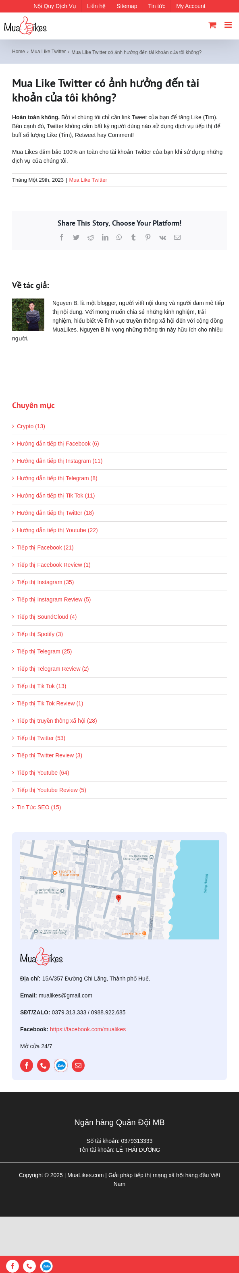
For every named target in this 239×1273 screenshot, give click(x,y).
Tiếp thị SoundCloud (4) (47, 617)
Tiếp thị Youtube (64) (43, 772)
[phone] (43, 1065)
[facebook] (26, 1065)
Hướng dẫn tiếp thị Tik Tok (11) (56, 495)
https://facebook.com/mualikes (88, 1029)
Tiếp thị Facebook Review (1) (54, 565)
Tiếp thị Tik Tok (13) (41, 686)
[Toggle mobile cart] (212, 25)
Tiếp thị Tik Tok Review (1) (50, 703)
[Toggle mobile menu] (228, 25)
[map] (119, 843)
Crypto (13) (31, 426)
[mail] (78, 1065)
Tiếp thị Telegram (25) (44, 651)
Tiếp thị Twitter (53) (41, 738)
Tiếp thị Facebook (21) (45, 547)
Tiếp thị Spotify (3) (40, 634)
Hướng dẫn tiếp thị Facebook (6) (58, 443)
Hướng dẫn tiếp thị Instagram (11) (59, 461)
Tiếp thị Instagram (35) (45, 582)
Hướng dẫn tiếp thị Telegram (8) (57, 478)
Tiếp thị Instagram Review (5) (54, 599)
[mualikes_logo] (41, 950)
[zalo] (61, 1065)
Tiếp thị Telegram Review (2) (53, 669)
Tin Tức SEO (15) (39, 807)
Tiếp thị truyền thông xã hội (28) (57, 720)
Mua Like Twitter (88, 180)
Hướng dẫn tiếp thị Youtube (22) (57, 530)
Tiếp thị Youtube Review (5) (51, 790)
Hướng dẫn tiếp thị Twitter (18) (55, 513)
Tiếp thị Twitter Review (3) (49, 755)
